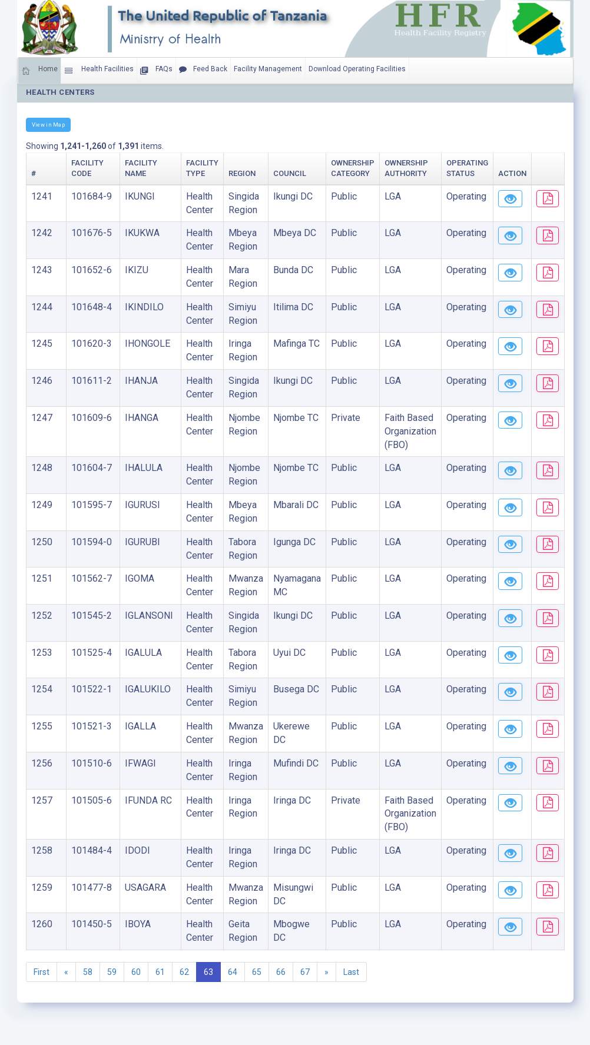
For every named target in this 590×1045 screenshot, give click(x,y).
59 (112, 972)
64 (232, 972)
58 (87, 972)
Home (39, 71)
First (41, 972)
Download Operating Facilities (357, 69)
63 (208, 972)
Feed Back (203, 69)
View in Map (48, 124)
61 (160, 972)
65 (256, 972)
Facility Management (268, 69)
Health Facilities (99, 71)
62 (184, 972)
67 (305, 972)
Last (351, 972)
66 (281, 972)
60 (136, 972)
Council (269, 173)
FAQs (156, 71)
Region (222, 173)
